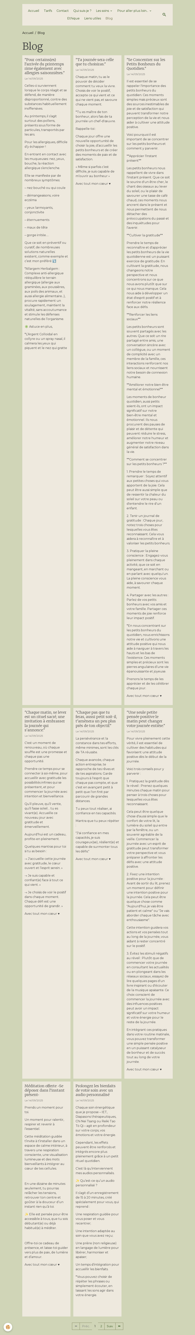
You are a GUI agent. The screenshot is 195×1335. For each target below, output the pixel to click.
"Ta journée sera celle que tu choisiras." (95, 63)
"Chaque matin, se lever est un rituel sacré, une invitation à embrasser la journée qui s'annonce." (45, 723)
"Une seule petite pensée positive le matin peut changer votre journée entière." (146, 721)
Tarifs (48, 13)
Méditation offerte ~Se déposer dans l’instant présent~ (45, 1092)
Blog (109, 20)
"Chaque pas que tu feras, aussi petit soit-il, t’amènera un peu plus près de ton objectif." (96, 721)
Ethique (73, 20)
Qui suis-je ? (82, 13)
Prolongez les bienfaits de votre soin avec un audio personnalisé (96, 1092)
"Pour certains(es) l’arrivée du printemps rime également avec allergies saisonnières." (45, 68)
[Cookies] (8, 1327)
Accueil (33, 13)
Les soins (103, 13)
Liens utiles (92, 20)
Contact (63, 13)
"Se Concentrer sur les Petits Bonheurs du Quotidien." (146, 66)
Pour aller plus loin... (133, 13)
